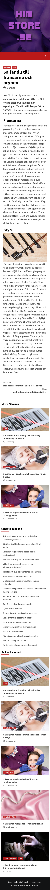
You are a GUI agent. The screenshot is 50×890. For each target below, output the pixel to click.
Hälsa (5, 506)
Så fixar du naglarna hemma (15, 640)
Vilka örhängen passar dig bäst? (17, 617)
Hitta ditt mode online (13, 631)
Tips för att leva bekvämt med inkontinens (22, 571)
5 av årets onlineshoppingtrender (18, 604)
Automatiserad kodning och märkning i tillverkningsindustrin (20, 538)
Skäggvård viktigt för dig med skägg (19, 626)
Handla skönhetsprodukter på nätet (25, 390)
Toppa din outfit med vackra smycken (20, 613)
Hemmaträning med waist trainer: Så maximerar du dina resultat (24, 590)
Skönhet (7, 67)
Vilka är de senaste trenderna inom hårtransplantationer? (18, 565)
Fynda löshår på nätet (12, 608)
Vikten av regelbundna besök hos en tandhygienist (19, 553)
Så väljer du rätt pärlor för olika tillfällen (21, 559)
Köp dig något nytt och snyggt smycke (20, 636)
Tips (14, 67)
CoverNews (17, 885)
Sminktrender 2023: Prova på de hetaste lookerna (21, 598)
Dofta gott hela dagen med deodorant (20, 645)
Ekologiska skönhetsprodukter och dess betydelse (21, 582)
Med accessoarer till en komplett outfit (25, 384)
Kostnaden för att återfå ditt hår (17, 576)
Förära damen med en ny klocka (17, 622)
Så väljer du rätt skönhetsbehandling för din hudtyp (22, 545)
